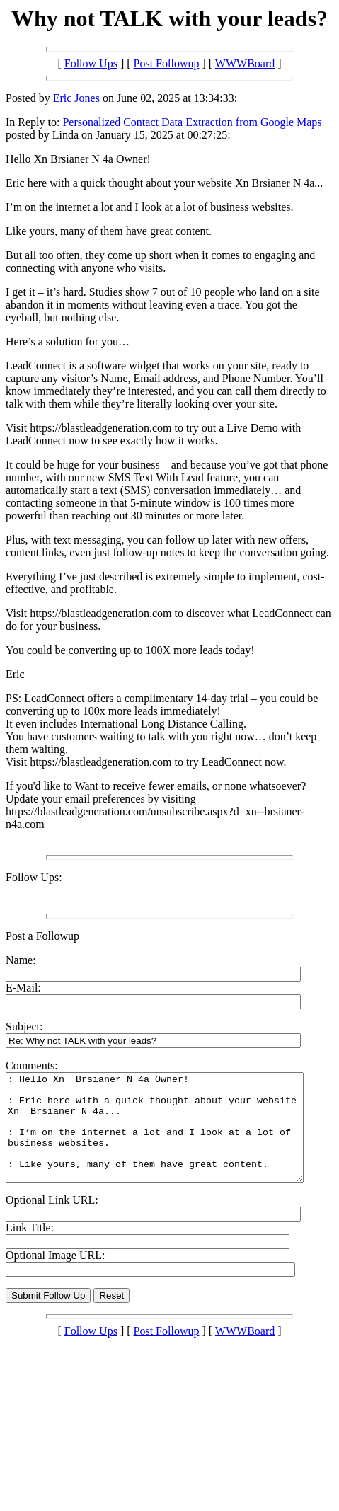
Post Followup (167, 63)
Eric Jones (76, 98)
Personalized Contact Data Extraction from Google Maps (191, 122)
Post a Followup (42, 936)
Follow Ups (90, 63)
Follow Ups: (34, 877)
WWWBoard (245, 63)
